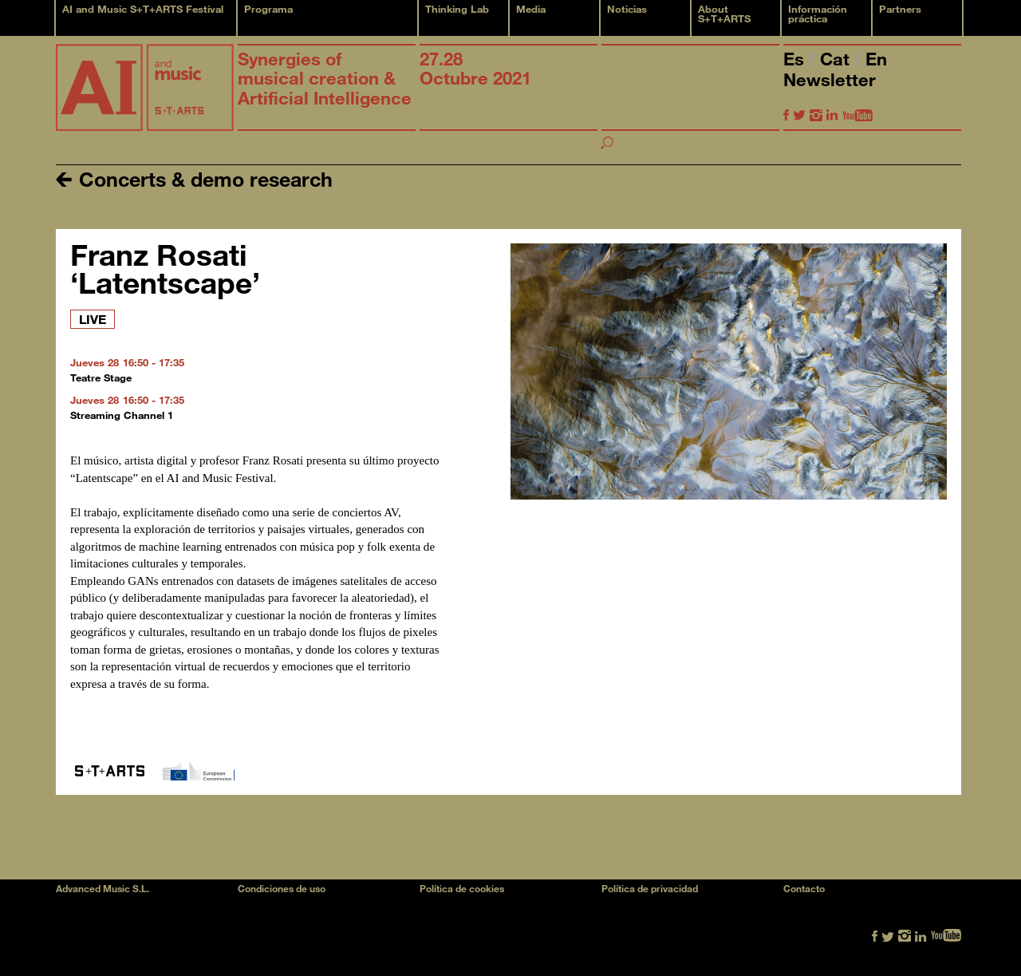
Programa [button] (268, 8)
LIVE (92, 318)
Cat (837, 58)
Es (796, 58)
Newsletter (829, 79)
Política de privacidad (649, 888)
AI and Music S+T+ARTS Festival (142, 8)
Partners (900, 8)
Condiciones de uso (281, 888)
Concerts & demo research (194, 178)
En (876, 58)
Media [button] (531, 8)
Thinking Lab (457, 8)
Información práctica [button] (817, 13)
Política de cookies (462, 888)
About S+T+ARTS (724, 13)
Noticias (627, 8)
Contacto (804, 888)
